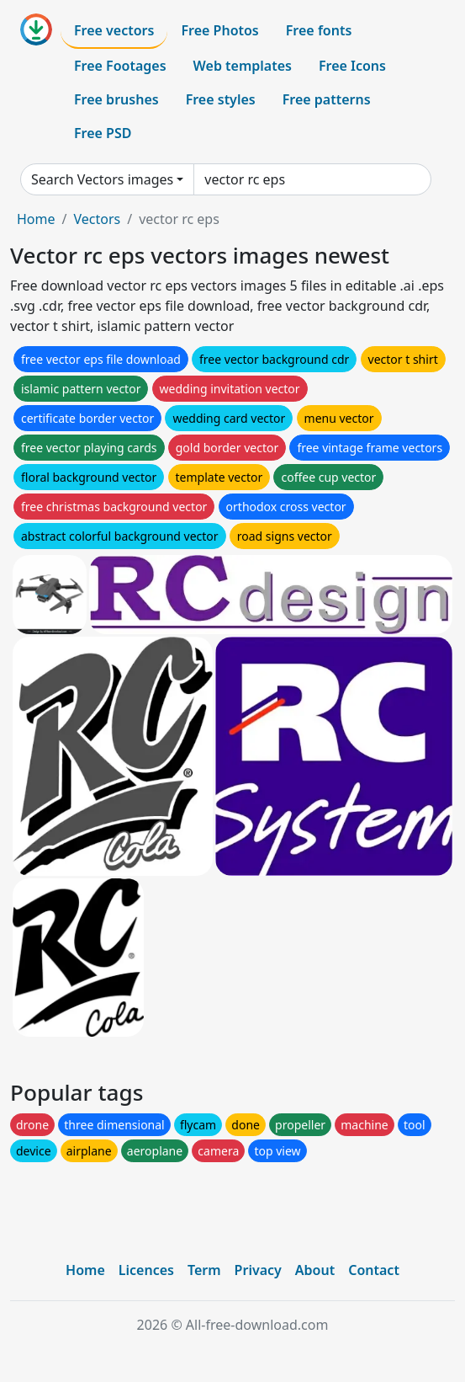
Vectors (96, 219)
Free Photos (219, 30)
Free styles (221, 99)
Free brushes (116, 99)
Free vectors (114, 30)
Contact (373, 1270)
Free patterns (327, 99)
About (315, 1270)
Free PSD (102, 133)
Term (204, 1270)
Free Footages (120, 65)
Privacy (258, 1270)
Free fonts (319, 30)
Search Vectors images (102, 179)
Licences (146, 1270)
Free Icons (352, 65)
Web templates (242, 65)
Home (36, 219)
